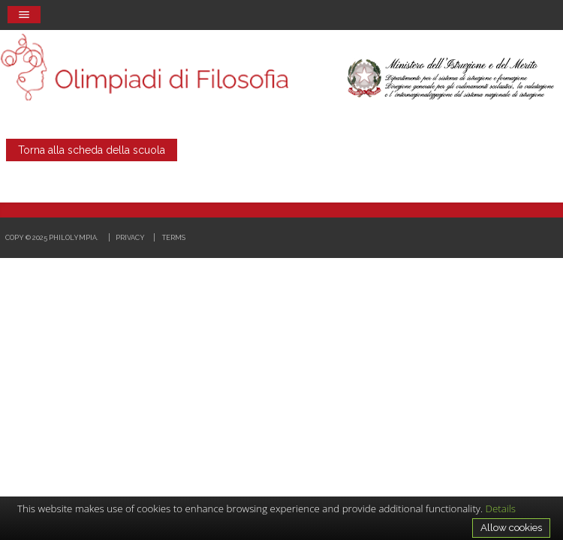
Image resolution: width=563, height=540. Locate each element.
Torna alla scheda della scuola (91, 150)
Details (501, 508)
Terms (173, 237)
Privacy (130, 237)
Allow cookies (511, 527)
